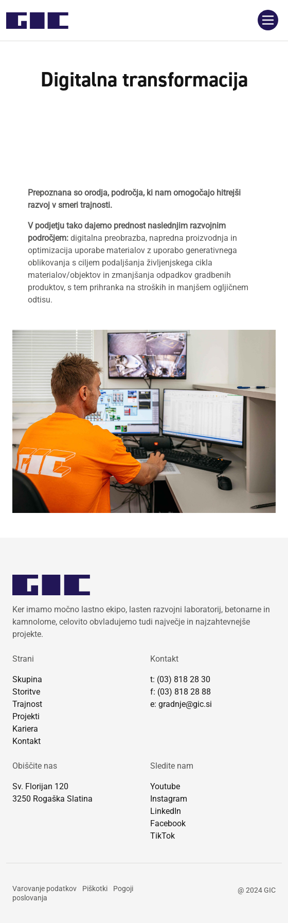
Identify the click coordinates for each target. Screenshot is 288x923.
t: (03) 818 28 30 (180, 679)
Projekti (26, 716)
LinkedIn (165, 811)
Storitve (26, 692)
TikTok (162, 836)
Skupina (27, 679)
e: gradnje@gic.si (181, 704)
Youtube (165, 786)
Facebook (168, 823)
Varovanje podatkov (44, 888)
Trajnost (27, 704)
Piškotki (94, 888)
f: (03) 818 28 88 (180, 692)
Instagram (168, 799)
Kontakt (26, 741)
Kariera (25, 729)
